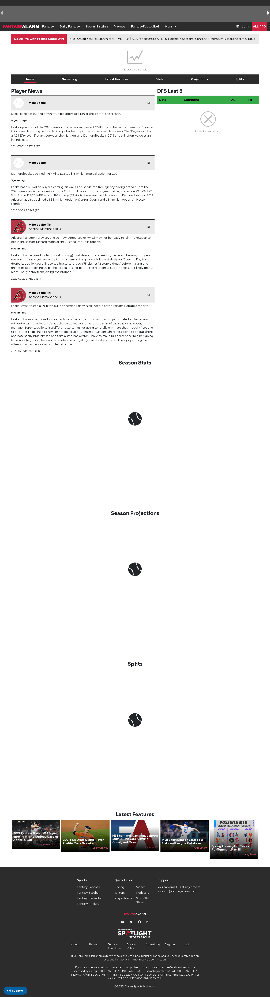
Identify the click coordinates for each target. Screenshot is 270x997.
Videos (140, 887)
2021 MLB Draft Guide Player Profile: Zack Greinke (83, 841)
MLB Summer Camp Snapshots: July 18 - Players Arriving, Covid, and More (135, 839)
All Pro (259, 26)
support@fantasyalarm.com (177, 891)
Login (246, 26)
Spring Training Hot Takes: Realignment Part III (230, 847)
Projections (199, 79)
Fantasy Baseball (88, 892)
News (30, 79)
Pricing (119, 887)
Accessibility (153, 944)
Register (170, 944)
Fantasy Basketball (90, 898)
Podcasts (142, 892)
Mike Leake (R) (40, 224)
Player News (123, 898)
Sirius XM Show (142, 900)
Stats (159, 79)
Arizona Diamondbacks (45, 229)
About (74, 944)
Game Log (69, 79)
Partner (93, 944)
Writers (119, 892)
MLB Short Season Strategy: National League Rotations (182, 841)
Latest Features (116, 79)
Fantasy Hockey (88, 903)
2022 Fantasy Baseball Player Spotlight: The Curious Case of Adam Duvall (35, 837)
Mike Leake (37, 103)
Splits (239, 79)
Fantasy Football (88, 887)
